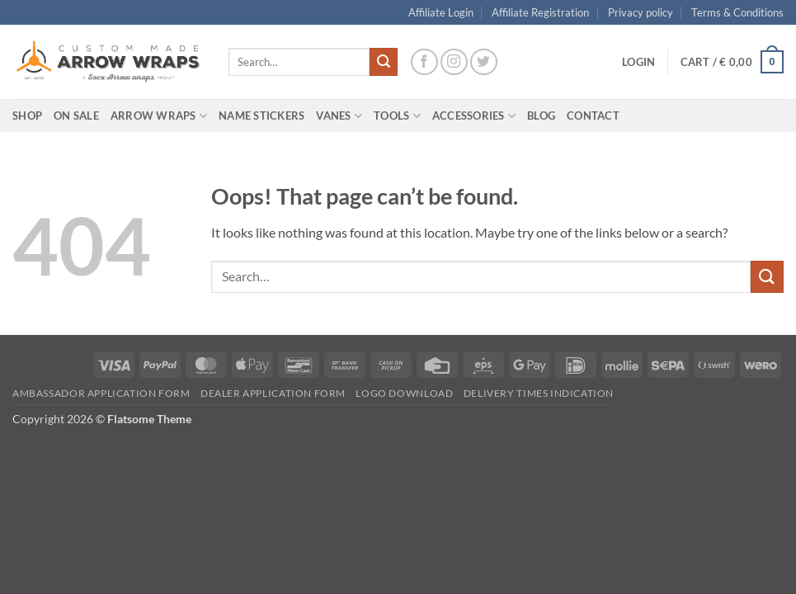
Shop (27, 115)
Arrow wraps (159, 116)
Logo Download (404, 393)
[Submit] (384, 62)
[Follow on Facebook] (424, 62)
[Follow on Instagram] (454, 62)
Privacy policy (640, 12)
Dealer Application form (273, 393)
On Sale (76, 115)
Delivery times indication (539, 393)
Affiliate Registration (540, 12)
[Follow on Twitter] (483, 62)
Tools (397, 116)
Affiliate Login (440, 12)
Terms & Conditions (737, 12)
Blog (541, 115)
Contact (593, 115)
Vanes (339, 116)
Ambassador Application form (101, 393)
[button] (638, 62)
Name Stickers (261, 115)
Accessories (474, 116)
